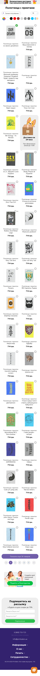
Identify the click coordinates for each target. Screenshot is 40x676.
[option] (4, 18)
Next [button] (37, 18)
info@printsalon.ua (20, 639)
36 (33, 13)
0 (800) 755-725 (20, 632)
